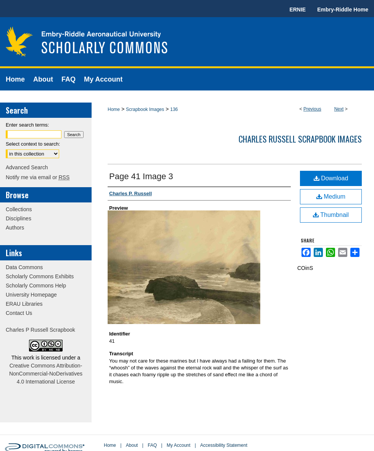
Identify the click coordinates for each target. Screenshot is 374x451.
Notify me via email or (37, 177)
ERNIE (297, 9)
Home (114, 109)
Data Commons (24, 267)
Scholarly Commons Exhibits (40, 276)
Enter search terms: (27, 125)
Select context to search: (33, 144)
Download (331, 178)
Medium (330, 196)
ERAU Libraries (24, 304)
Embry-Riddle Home (342, 9)
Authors (15, 228)
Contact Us (19, 313)
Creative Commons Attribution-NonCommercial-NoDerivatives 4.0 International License (45, 374)
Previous (312, 109)
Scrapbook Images (145, 109)
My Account (178, 445)
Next (339, 109)
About (132, 445)
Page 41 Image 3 (141, 176)
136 (174, 109)
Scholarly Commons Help (36, 285)
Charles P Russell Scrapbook (40, 330)
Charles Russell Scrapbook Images (300, 139)
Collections (19, 209)
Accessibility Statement (223, 445)
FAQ (152, 445)
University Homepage (31, 295)
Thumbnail (331, 215)
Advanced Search (27, 167)
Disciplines (18, 218)
